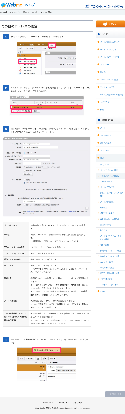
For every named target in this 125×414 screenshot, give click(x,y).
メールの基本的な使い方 (109, 42)
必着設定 (103, 207)
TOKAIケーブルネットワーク (70, 403)
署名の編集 (104, 245)
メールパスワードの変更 (109, 57)
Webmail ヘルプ (18, 4)
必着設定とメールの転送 (109, 219)
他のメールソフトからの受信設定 (111, 194)
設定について (105, 164)
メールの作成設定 (107, 202)
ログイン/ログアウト (108, 49)
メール (102, 128)
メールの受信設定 (107, 187)
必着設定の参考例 (107, 213)
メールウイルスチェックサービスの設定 (111, 237)
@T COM (104, 6)
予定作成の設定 (106, 279)
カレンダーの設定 (107, 262)
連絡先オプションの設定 (109, 256)
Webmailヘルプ (49, 403)
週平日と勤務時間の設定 (109, 273)
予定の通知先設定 (107, 268)
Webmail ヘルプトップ (9, 12)
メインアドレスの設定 (109, 170)
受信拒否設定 (105, 225)
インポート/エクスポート (110, 285)
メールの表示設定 (107, 181)
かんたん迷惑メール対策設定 (111, 95)
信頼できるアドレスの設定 (110, 251)
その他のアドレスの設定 (109, 176)
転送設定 (103, 230)
